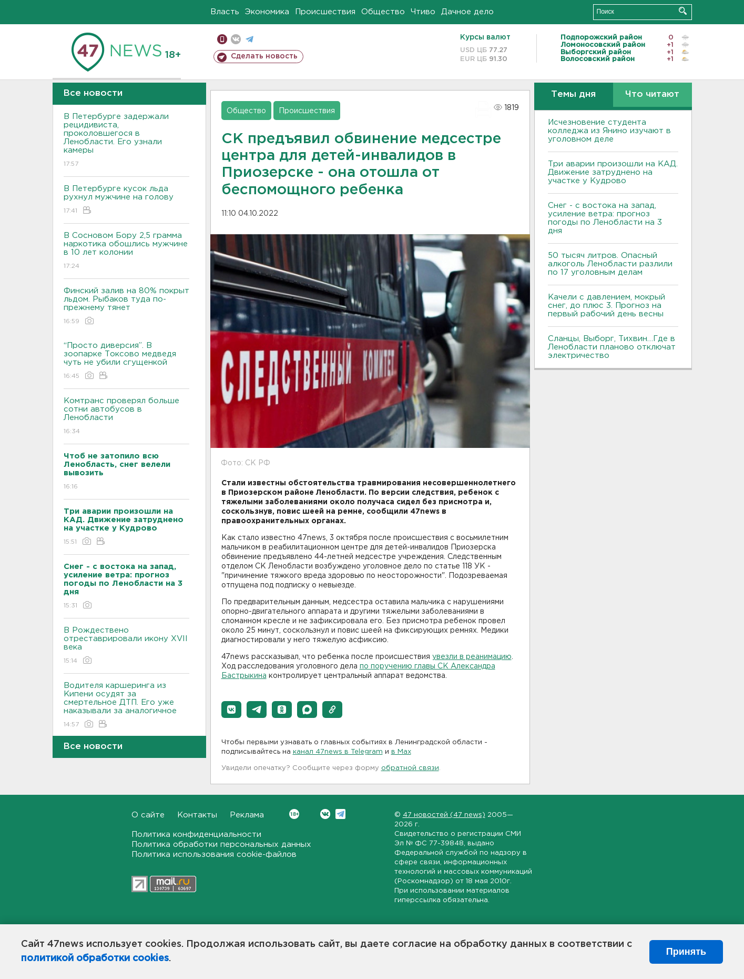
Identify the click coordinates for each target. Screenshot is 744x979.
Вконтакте (294, 814)
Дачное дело (467, 11)
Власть (224, 11)
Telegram (340, 814)
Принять (686, 951)
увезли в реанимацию (472, 657)
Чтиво (423, 11)
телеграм (249, 39)
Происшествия (325, 11)
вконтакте (236, 39)
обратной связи (410, 768)
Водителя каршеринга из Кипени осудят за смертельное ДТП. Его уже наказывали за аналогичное (126, 705)
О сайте (148, 815)
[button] (231, 709)
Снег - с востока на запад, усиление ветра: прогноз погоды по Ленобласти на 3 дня (605, 218)
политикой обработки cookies (95, 958)
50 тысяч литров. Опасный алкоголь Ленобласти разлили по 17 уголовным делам (610, 264)
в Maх (401, 752)
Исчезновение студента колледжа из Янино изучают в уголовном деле (609, 131)
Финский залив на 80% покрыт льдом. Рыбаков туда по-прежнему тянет (126, 306)
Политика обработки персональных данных (221, 844)
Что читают (652, 94)
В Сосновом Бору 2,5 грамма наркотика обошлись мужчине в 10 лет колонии (126, 251)
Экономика (267, 11)
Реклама (247, 815)
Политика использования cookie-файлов (214, 854)
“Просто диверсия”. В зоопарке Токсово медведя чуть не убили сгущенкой (126, 361)
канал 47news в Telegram (338, 752)
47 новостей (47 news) (444, 815)
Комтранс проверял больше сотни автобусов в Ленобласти (126, 416)
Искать (683, 11)
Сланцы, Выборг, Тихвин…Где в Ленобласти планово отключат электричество (612, 347)
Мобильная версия (222, 39)
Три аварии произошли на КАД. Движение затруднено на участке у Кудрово (613, 172)
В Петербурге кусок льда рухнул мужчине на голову (126, 200)
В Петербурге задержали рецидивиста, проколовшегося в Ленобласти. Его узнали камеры (126, 140)
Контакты (197, 815)
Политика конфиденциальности (196, 834)
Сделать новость (264, 56)
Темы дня (573, 94)
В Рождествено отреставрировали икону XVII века (126, 646)
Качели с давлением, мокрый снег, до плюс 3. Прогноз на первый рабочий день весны (606, 305)
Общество (383, 11)
